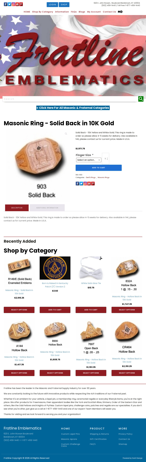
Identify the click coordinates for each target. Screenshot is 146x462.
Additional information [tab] (47, 208)
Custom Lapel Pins (70, 434)
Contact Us (109, 11)
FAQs (74, 11)
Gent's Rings (91, 177)
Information (62, 11)
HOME (27, 11)
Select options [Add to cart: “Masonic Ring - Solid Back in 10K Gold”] (19, 310)
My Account (94, 11)
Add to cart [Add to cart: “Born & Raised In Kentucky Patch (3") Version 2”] (55, 310)
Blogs (82, 11)
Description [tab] (16, 208)
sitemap (123, 444)
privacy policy (126, 434)
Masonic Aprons (69, 439)
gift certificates (98, 439)
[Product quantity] (105, 159)
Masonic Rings (103, 177)
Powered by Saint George (132, 458)
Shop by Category (42, 11)
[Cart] (120, 11)
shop (64, 4)
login (52, 4)
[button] (66, 133)
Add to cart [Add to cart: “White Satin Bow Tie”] (91, 310)
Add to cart (98, 168)
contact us (124, 439)
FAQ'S (93, 444)
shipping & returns (99, 434)
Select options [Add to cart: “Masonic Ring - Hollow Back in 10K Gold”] (127, 310)
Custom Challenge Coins (70, 445)
